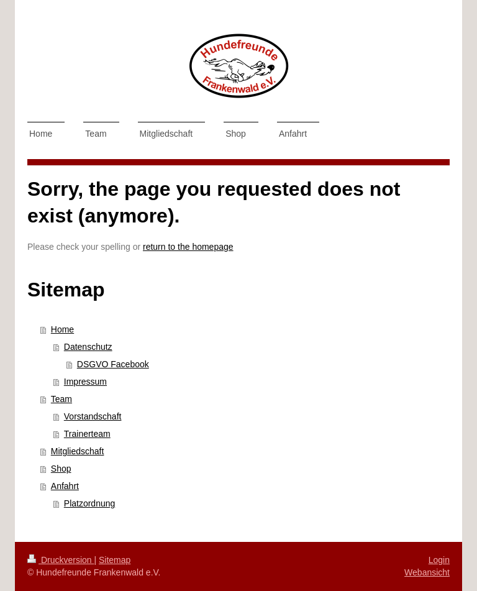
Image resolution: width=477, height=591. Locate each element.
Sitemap (114, 560)
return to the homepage (188, 247)
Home (62, 329)
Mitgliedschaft (77, 451)
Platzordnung (90, 503)
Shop (61, 469)
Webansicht (427, 572)
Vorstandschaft (93, 416)
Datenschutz (88, 347)
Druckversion (60, 560)
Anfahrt (65, 486)
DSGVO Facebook (113, 364)
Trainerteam (87, 434)
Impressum (85, 382)
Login (439, 560)
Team (61, 399)
